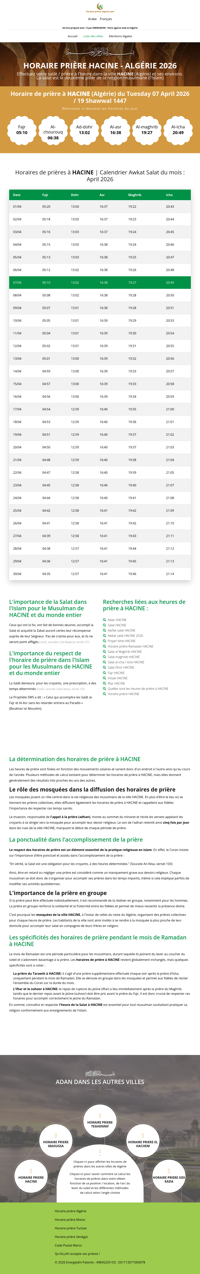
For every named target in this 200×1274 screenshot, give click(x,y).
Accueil (73, 36)
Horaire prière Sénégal (71, 1237)
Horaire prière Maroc (70, 1219)
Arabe (92, 19)
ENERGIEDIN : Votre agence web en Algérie (115, 27)
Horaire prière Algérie (70, 1211)
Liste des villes (93, 36)
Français (106, 19)
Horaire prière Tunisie (71, 1228)
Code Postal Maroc (68, 1245)
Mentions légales (120, 36)
